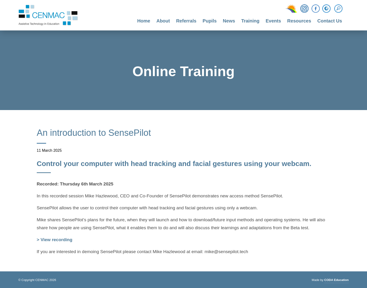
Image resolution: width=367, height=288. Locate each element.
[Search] (339, 8)
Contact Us (329, 20)
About (163, 20)
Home (143, 20)
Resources (299, 20)
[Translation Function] (326, 8)
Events (273, 20)
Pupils (210, 20)
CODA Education (336, 280)
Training (250, 20)
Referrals (186, 20)
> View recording (54, 240)
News (229, 20)
